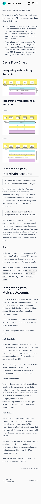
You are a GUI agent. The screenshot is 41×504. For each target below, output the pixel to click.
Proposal (34, 480)
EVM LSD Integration (8, 480)
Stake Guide (6, 10)
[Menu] (37, 3)
